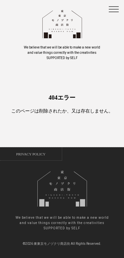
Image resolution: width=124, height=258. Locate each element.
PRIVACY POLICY (31, 154)
